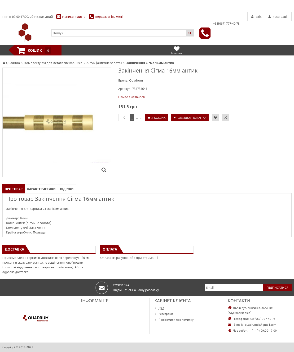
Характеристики (41, 189)
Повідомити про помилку (173, 320)
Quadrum (136, 80)
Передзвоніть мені (109, 16)
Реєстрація (164, 314)
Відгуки (67, 189)
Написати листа (73, 16)
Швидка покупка (192, 117)
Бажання (176, 50)
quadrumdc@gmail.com (260, 325)
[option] (57, 122)
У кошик (158, 117)
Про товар (13, 189)
